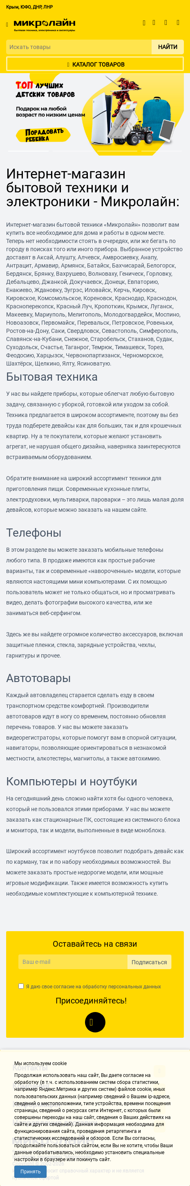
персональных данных (134, 987)
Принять (30, 1172)
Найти (167, 47)
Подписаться (149, 962)
